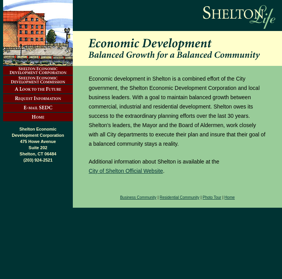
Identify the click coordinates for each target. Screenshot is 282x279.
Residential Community (179, 197)
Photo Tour (212, 197)
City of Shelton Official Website (126, 171)
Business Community (138, 197)
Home (229, 197)
